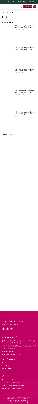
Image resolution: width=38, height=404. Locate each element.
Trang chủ (5, 12)
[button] (34, 6)
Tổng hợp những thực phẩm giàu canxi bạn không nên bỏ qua (25, 26)
